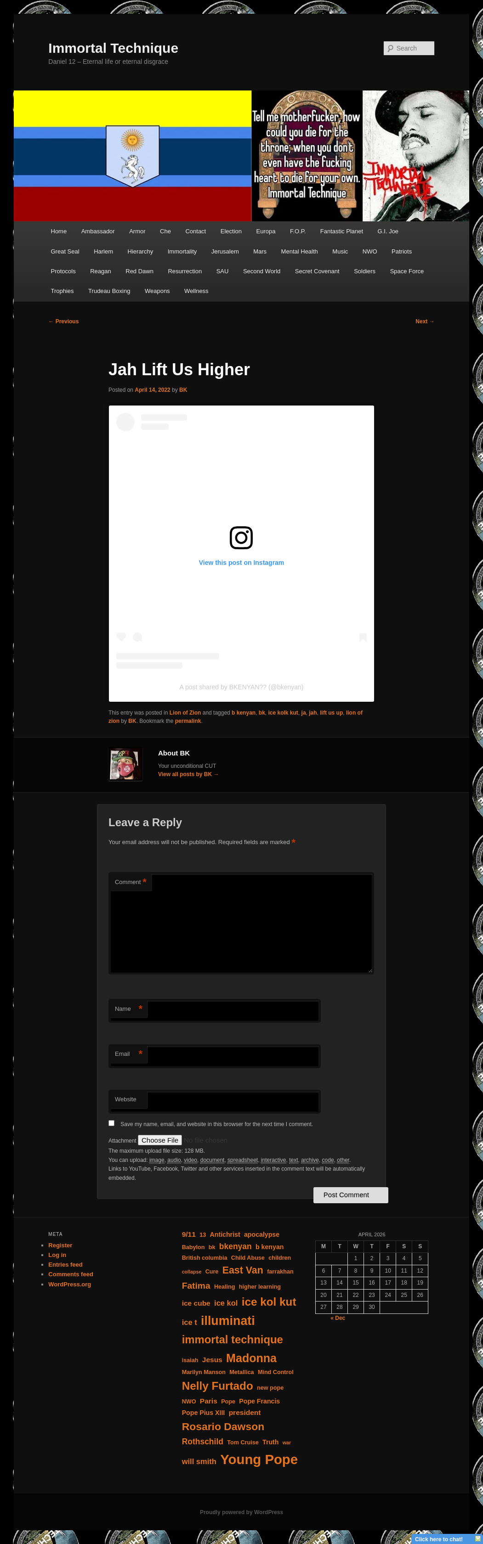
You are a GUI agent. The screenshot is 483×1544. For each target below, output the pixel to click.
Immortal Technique (113, 48)
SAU (222, 271)
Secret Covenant (317, 271)
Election (231, 231)
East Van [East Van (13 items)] (242, 1270)
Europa (265, 231)
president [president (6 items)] (245, 1412)
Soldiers (364, 271)
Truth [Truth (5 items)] (270, 1442)
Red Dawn (139, 271)
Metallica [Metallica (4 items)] (241, 1372)
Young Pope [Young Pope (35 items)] (259, 1459)
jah (313, 713)
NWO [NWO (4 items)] (189, 1401)
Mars (260, 251)
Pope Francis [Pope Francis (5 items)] (259, 1401)
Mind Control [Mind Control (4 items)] (276, 1372)
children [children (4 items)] (279, 1258)
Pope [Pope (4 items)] (228, 1401)
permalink (188, 721)
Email (128, 1054)
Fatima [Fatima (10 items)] (196, 1285)
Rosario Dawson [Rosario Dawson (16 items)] (223, 1426)
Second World (261, 271)
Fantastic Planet (341, 231)
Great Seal (65, 251)
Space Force (407, 271)
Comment (131, 882)
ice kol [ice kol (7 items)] (226, 1303)
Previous (63, 321)
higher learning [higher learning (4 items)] (260, 1287)
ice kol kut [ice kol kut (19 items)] (269, 1302)
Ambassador (98, 231)
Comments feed (70, 1274)
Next (424, 321)
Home (59, 231)
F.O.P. (298, 231)
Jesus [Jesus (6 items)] (212, 1360)
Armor (137, 231)
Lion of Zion (185, 713)
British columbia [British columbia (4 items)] (204, 1258)
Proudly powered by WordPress (241, 1512)
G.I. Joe (388, 231)
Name (128, 1009)
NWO (370, 251)
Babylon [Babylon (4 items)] (193, 1247)
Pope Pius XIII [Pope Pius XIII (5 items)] (203, 1412)
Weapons (157, 290)
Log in (57, 1254)
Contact (195, 231)
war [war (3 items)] (287, 1442)
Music (340, 251)
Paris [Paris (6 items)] (208, 1401)
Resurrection (185, 271)
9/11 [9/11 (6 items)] (189, 1234)
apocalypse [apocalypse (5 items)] (261, 1234)
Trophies (62, 290)
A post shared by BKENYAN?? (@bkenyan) (242, 687)
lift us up (331, 713)
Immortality (182, 251)
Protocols (63, 271)
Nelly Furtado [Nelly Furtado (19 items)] (217, 1386)
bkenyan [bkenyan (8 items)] (235, 1246)
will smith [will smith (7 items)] (199, 1461)
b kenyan (244, 713)
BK (183, 390)
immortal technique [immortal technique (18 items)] (232, 1339)
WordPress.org (69, 1284)
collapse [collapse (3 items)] (192, 1271)
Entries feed (65, 1264)
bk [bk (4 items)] (212, 1247)
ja (303, 713)
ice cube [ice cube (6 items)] (196, 1303)
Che (165, 231)
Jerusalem (225, 251)
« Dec (337, 1318)
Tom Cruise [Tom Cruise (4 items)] (242, 1442)
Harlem (103, 251)
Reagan (100, 271)
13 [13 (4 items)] (202, 1235)
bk (262, 713)
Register (60, 1245)
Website (125, 1099)
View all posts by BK (188, 774)
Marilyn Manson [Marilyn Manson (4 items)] (204, 1372)
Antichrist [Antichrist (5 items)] (225, 1234)
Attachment (123, 1141)
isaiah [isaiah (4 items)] (190, 1360)
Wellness (196, 290)
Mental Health (299, 251)
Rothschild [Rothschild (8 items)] (202, 1441)
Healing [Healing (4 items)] (224, 1287)
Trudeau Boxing (109, 290)
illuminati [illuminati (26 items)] (228, 1321)
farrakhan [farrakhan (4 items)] (280, 1271)
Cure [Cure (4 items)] (212, 1271)
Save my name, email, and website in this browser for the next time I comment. (216, 1124)
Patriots (402, 251)
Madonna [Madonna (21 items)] (251, 1358)
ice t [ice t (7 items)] (189, 1322)
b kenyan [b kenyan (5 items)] (270, 1247)
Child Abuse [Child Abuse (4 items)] (248, 1258)
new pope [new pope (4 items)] (270, 1388)
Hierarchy (140, 251)
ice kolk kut (283, 713)
